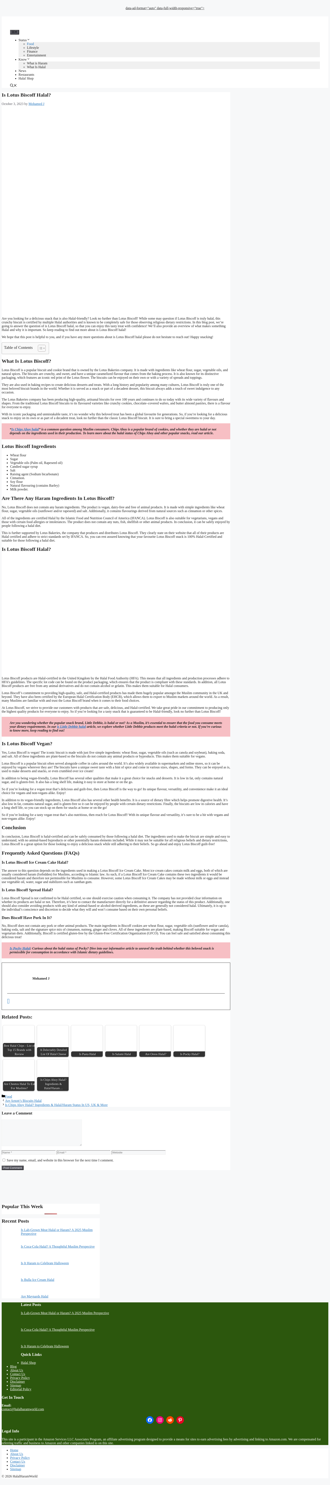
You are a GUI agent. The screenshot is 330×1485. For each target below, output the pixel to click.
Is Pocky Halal (20, 948)
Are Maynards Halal (34, 1301)
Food (30, 44)
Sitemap (15, 1390)
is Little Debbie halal (71, 726)
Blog (13, 1371)
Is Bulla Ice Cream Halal (37, 1285)
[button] (13, 86)
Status (24, 40)
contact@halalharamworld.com (23, 1414)
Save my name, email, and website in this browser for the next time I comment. (60, 1165)
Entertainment (36, 55)
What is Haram (37, 63)
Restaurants (26, 74)
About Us (16, 1375)
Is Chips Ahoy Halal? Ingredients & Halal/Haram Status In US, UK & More (56, 1105)
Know (24, 59)
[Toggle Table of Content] (40, 348)
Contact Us (17, 1379)
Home (14, 1455)
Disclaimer (17, 1386)
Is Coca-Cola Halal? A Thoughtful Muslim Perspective (58, 1251)
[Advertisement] (165, 12)
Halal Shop (26, 78)
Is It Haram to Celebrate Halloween (45, 1268)
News (22, 71)
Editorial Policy (20, 1394)
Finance (32, 51)
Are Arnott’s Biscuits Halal (23, 1100)
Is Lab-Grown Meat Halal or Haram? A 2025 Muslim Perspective (65, 1318)
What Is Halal (36, 67)
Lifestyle (33, 47)
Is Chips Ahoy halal (25, 429)
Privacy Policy (20, 1383)
